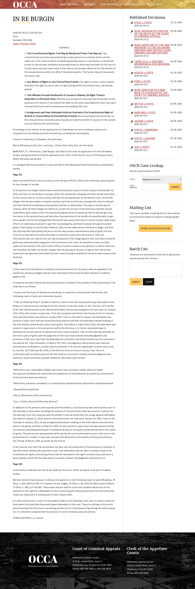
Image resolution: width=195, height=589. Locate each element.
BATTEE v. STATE (144, 103)
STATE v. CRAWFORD (146, 129)
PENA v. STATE (142, 81)
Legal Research (133, 4)
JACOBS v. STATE (143, 121)
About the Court (69, 4)
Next (33, 43)
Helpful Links (154, 4)
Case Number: (133, 186)
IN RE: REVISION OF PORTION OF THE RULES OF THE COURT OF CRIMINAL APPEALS (151, 33)
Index (16, 43)
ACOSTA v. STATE (143, 72)
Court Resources (109, 4)
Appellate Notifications (155, 228)
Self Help (89, 4)
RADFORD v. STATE (145, 112)
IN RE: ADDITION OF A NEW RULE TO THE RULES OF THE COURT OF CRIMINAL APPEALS (151, 92)
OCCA (43, 559)
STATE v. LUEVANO (144, 138)
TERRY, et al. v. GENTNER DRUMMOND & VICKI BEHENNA (152, 63)
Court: (132, 179)
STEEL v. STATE (143, 22)
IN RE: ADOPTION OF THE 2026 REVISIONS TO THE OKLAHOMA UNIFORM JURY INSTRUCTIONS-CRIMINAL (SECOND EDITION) (152, 48)
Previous (24, 43)
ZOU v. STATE (142, 147)
